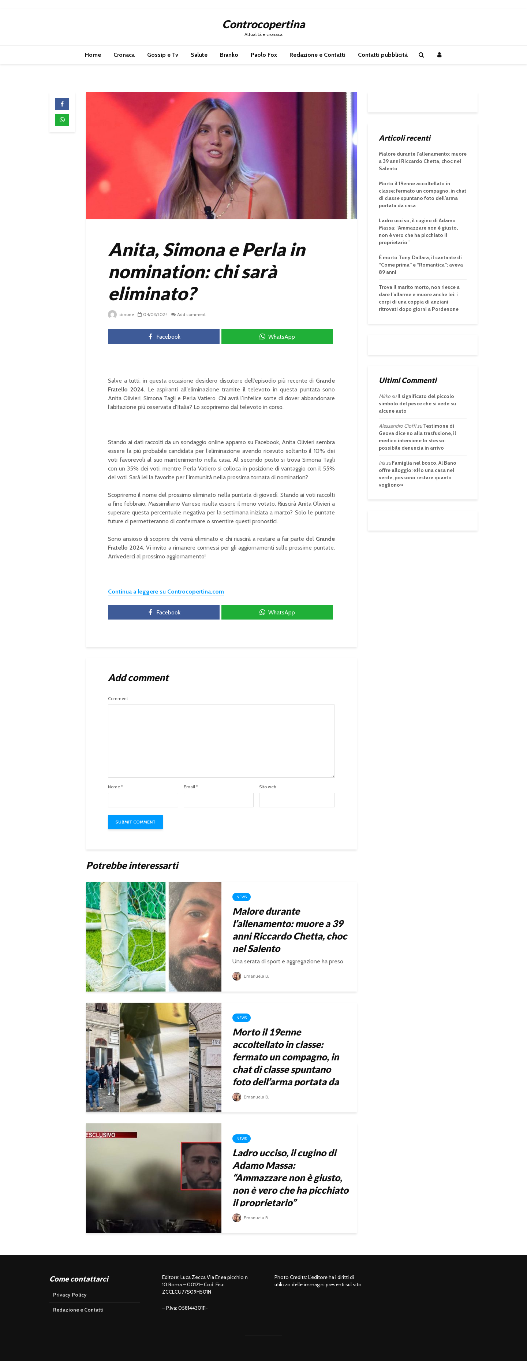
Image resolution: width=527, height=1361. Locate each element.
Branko (229, 54)
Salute (199, 54)
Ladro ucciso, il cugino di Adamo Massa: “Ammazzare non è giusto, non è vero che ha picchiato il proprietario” (290, 1177)
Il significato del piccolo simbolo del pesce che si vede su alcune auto (417, 403)
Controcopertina (263, 23)
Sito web (267, 787)
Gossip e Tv (162, 54)
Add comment (191, 314)
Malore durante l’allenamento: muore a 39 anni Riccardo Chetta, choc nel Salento (289, 929)
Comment (118, 698)
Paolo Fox (264, 54)
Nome (115, 787)
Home (93, 54)
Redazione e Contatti (317, 54)
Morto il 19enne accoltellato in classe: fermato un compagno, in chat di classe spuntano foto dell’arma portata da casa (285, 1063)
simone (121, 314)
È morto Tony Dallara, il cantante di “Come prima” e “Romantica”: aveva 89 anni (421, 264)
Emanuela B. (250, 976)
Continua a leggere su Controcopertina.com (166, 591)
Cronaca (124, 54)
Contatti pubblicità (383, 54)
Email (191, 787)
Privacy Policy (70, 1294)
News (241, 897)
